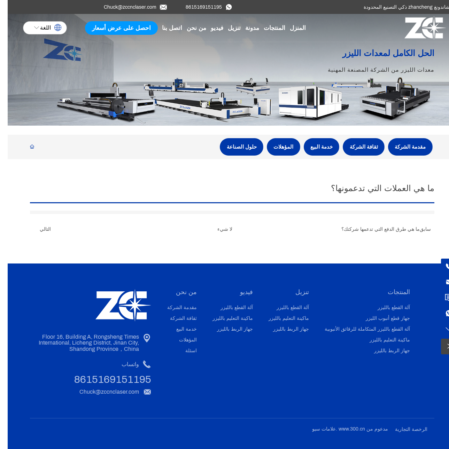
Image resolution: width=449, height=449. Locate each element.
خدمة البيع (314, 147)
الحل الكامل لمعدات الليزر (377, 56)
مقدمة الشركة (402, 147)
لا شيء (217, 229)
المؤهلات (276, 147)
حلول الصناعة (234, 147)
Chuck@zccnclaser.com (122, 7)
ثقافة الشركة (356, 147)
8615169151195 (196, 7)
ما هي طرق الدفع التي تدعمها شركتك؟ (373, 229)
